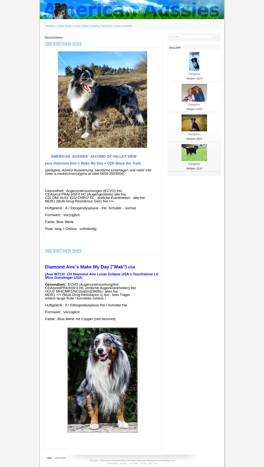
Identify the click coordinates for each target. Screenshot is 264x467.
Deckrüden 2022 (63, 44)
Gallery (117, 26)
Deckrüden (106, 26)
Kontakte (127, 26)
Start (49, 458)
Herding (95, 26)
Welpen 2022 (194, 138)
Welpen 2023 (194, 78)
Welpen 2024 (194, 109)
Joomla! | (124, 463)
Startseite (50, 26)
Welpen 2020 (194, 168)
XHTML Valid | (147, 463)
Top (155, 463)
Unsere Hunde (64, 26)
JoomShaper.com (167, 461)
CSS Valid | (134, 463)
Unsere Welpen (81, 26)
